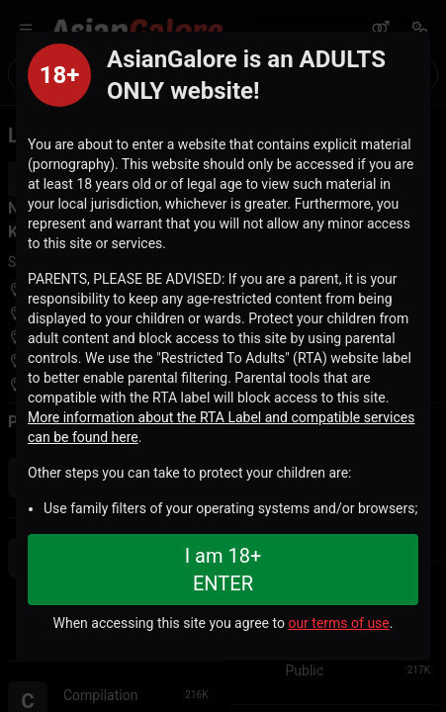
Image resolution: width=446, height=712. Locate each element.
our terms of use (338, 623)
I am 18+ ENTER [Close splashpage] (223, 569)
